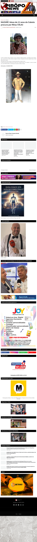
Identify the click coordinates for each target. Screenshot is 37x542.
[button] (34, 1)
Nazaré (4, 126)
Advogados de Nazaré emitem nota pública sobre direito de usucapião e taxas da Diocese (30, 152)
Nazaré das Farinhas (9, 126)
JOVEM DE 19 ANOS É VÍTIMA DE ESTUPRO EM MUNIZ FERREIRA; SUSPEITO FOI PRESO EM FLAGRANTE (20, 457)
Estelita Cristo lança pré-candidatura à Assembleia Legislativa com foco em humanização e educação (23, 1)
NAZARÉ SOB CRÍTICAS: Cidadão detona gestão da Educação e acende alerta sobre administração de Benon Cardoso (18, 153)
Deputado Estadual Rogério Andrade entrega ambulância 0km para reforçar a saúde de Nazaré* (5, 152)
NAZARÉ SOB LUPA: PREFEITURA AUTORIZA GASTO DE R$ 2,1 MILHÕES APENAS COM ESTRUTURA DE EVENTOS (21, 453)
